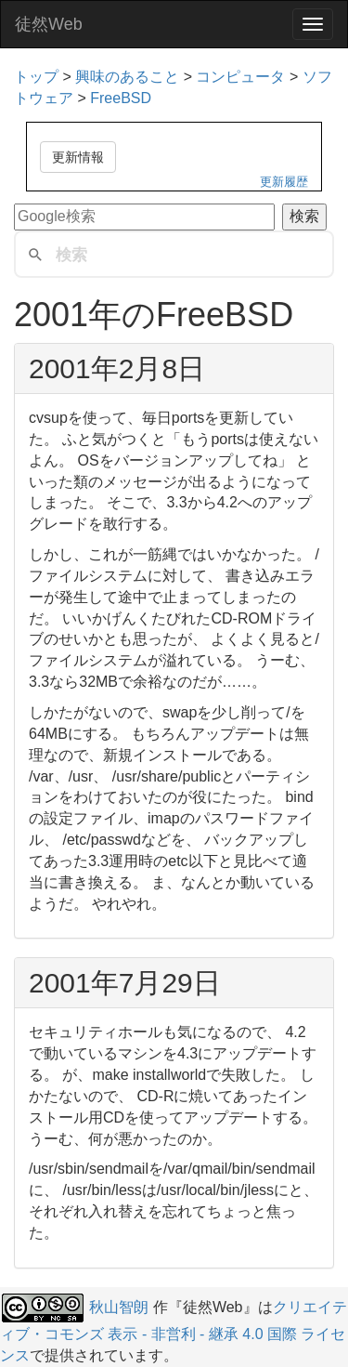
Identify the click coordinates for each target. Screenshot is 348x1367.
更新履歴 (284, 182)
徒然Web (49, 24)
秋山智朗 (118, 1307)
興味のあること (127, 77)
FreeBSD (120, 98)
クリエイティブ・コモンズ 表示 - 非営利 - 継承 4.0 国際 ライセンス (173, 1331)
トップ (36, 77)
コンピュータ (240, 77)
